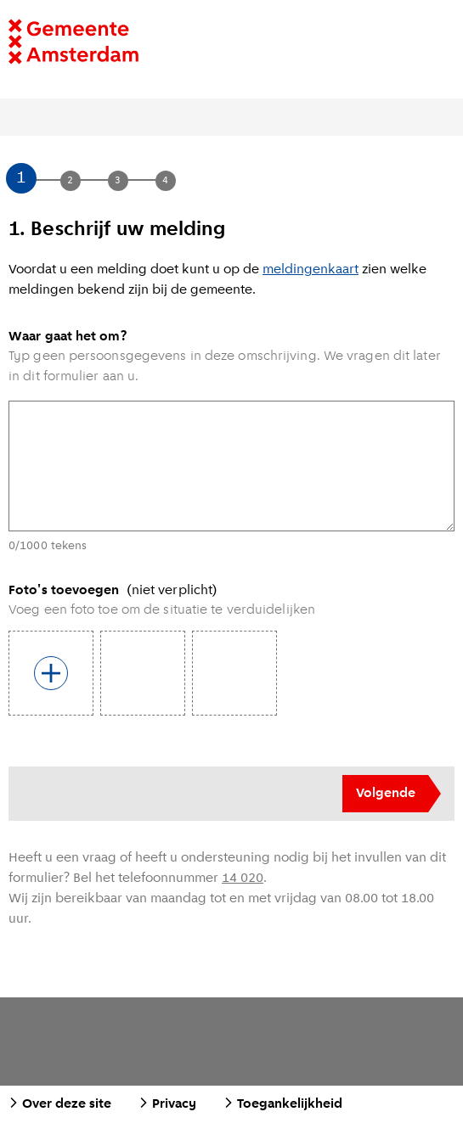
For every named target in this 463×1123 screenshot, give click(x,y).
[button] (46, 180)
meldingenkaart (311, 270)
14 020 (242, 878)
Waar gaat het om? (67, 337)
